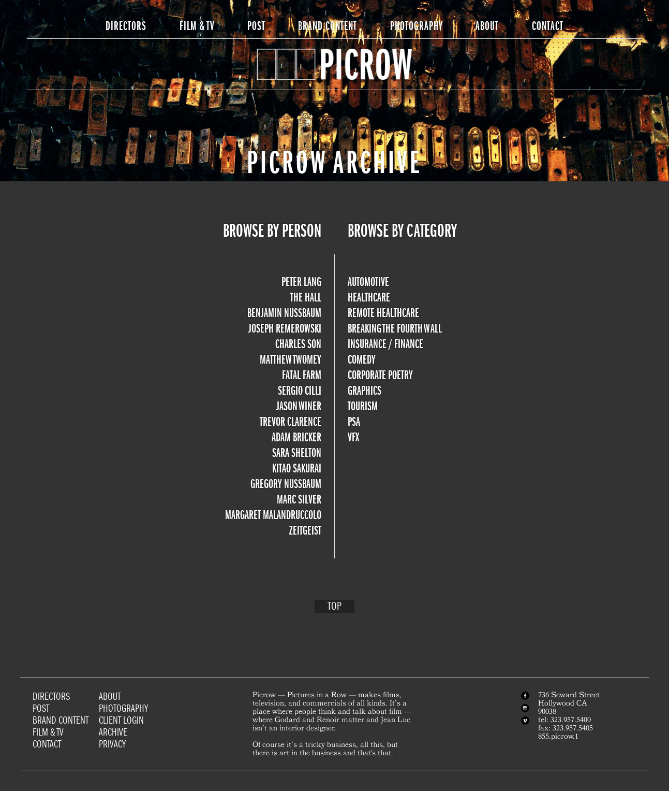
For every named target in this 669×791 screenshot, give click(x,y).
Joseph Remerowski (284, 328)
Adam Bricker (296, 437)
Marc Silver (299, 499)
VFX (353, 437)
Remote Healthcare (383, 313)
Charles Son (298, 344)
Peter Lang (301, 282)
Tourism (363, 406)
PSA (354, 421)
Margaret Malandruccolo (273, 515)
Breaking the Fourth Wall (395, 328)
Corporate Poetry (380, 375)
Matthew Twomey (290, 359)
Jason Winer (298, 406)
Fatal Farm (301, 375)
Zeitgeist (305, 530)
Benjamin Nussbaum (284, 313)
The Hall (305, 297)
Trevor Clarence (290, 421)
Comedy (362, 359)
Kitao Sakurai (296, 468)
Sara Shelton (296, 453)
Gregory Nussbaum (285, 484)
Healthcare (369, 297)
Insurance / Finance (385, 344)
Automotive (368, 282)
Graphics (364, 390)
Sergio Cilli (299, 390)
